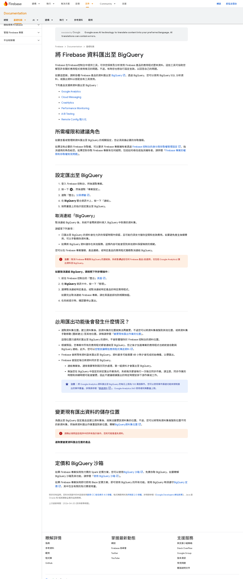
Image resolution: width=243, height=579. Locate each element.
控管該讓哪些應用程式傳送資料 (112, 349)
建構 (34, 3)
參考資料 (78, 20)
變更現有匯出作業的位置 (127, 334)
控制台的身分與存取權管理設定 (154, 146)
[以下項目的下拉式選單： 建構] (40, 3)
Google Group (184, 553)
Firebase (59, 46)
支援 (124, 3)
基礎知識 (90, 46)
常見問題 (181, 563)
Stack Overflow (184, 548)
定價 (77, 3)
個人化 (74, 119)
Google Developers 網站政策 (169, 494)
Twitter (114, 553)
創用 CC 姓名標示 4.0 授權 (99, 494)
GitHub (48, 563)
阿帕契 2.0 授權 (135, 494)
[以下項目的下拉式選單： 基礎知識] (26, 20)
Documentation (15, 13)
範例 (90, 20)
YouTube (115, 558)
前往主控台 (231, 3)
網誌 (219, 3)
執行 (48, 3)
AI (34, 20)
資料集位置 (126, 424)
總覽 (6, 20)
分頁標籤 (81, 195)
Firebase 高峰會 (118, 548)
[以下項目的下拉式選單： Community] (115, 3)
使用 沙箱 (104, 476)
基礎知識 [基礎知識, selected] (18, 20)
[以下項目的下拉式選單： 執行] (54, 3)
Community (106, 3)
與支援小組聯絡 (184, 543)
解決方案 (65, 3)
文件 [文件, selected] (87, 3)
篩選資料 (103, 388)
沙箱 (132, 472)
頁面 (99, 278)
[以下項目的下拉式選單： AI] (38, 20)
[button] (18, 25)
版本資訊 (181, 558)
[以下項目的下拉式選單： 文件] (93, 3)
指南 (47, 543)
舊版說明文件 (183, 568)
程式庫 (48, 558)
